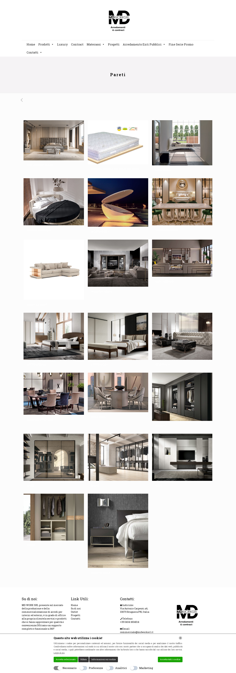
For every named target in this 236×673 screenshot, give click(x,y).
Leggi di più (59, 652)
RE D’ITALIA (163, 364)
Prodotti (46, 44)
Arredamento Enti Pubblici (144, 44)
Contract (77, 44)
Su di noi (76, 608)
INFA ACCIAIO (164, 281)
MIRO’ (30, 485)
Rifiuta (83, 659)
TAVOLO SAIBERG (166, 230)
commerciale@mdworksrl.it (136, 632)
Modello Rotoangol (39, 230)
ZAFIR (95, 485)
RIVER (31, 545)
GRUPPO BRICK (101, 572)
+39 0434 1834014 (129, 622)
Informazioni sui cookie (103, 659)
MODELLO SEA (100, 231)
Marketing (146, 668)
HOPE (159, 485)
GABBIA (160, 425)
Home (31, 44)
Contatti (34, 52)
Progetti (114, 44)
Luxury (62, 44)
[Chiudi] (180, 638)
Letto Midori (163, 170)
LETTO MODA (99, 364)
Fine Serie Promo (181, 44)
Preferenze (96, 668)
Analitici (121, 668)
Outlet (74, 611)
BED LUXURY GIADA (40, 165)
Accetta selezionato (66, 659)
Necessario (70, 668)
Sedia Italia (98, 417)
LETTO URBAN (36, 364)
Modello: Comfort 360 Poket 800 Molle (115, 169)
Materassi (96, 44)
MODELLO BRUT (37, 304)
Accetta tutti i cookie (170, 659)
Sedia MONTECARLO (40, 419)
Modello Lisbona (101, 291)
